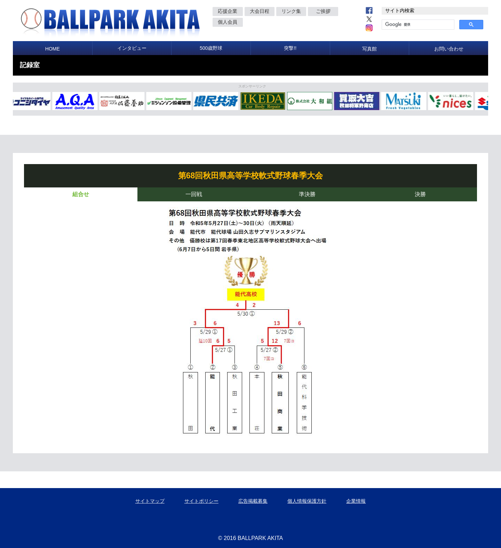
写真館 (369, 49)
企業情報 (356, 501)
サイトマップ (150, 501)
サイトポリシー (201, 501)
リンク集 (291, 11)
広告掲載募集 (253, 501)
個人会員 (227, 22)
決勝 (420, 194)
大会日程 (259, 11)
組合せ (80, 194)
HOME (52, 49)
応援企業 (227, 11)
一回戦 (193, 194)
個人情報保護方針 (306, 501)
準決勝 (307, 194)
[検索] (417, 25)
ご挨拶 (323, 11)
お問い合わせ (448, 49)
